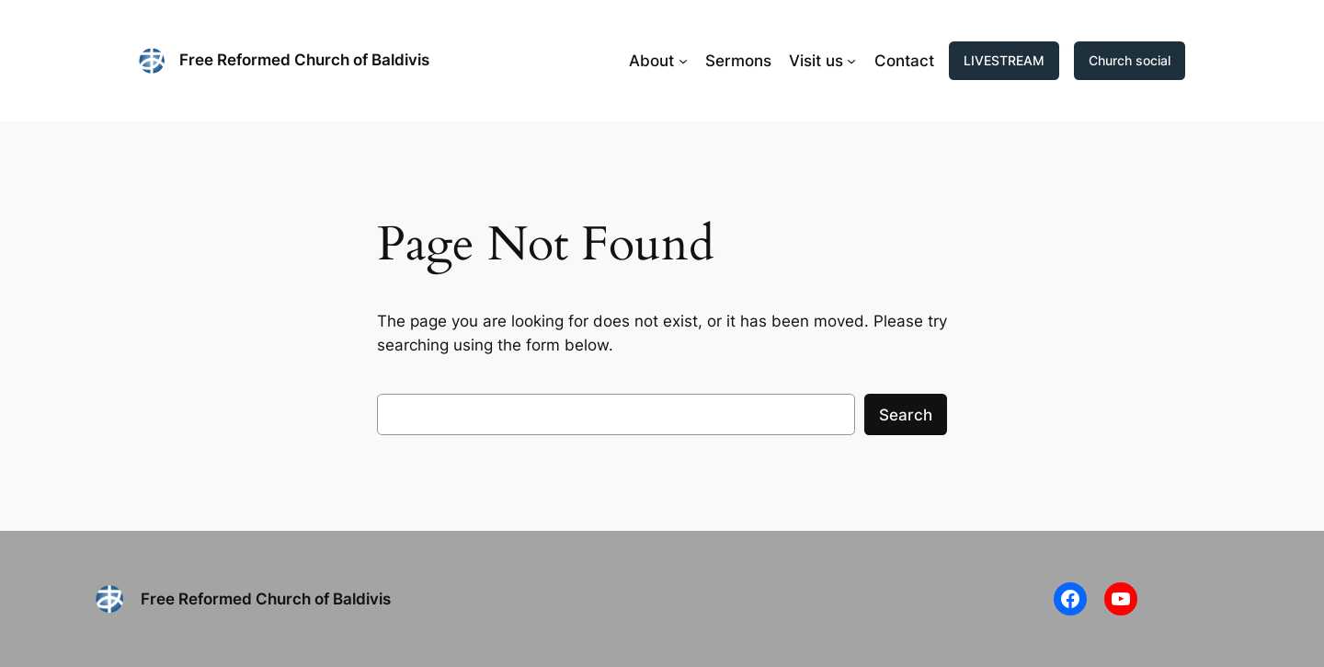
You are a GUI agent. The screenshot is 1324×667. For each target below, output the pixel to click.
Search (905, 415)
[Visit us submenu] (851, 60)
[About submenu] (683, 60)
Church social (1129, 60)
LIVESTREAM (1004, 60)
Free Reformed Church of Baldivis (304, 60)
